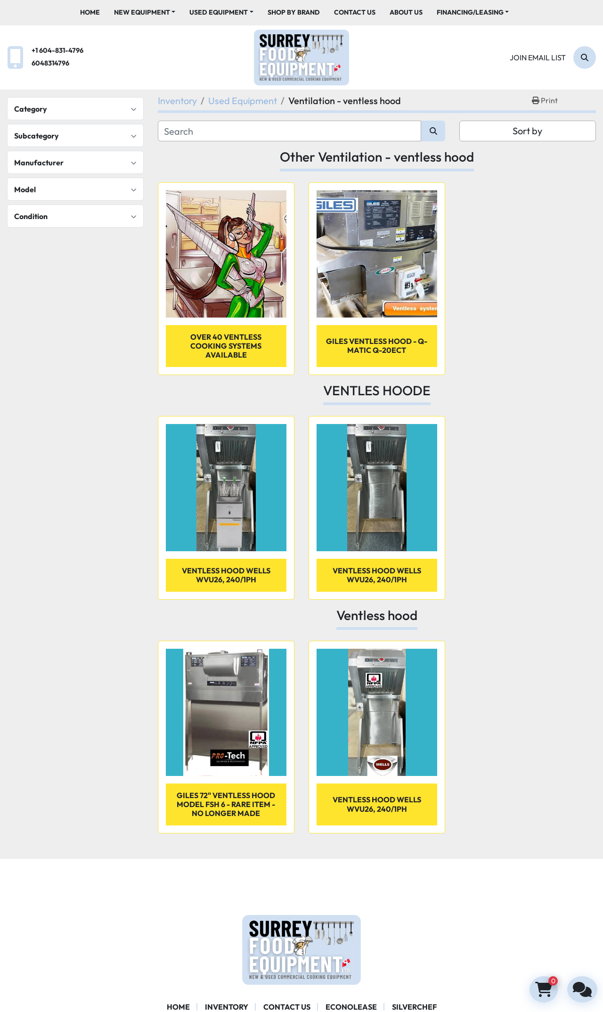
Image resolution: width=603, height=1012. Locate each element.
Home (90, 12)
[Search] (584, 57)
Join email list (538, 57)
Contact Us (354, 12)
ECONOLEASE (351, 1007)
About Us (406, 12)
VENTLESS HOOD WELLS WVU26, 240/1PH (377, 804)
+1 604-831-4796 (57, 50)
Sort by (527, 131)
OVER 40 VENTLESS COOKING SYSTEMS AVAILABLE (225, 345)
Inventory (226, 1007)
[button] (145, 12)
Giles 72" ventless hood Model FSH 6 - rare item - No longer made (226, 804)
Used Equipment (218, 12)
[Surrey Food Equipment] (301, 949)
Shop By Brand (294, 12)
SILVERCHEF (414, 1007)
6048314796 (50, 63)
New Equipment (142, 12)
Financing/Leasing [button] (470, 12)
